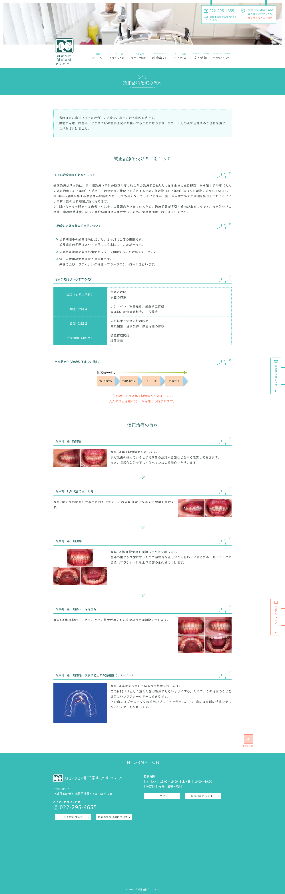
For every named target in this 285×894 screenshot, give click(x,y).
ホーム (97, 57)
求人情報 (200, 57)
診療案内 (159, 57)
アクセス (180, 57)
